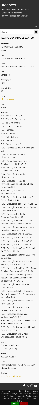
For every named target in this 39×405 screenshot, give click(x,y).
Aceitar (15, 403)
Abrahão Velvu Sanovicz (11, 376)
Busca (36, 32)
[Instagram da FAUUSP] (32, 385)
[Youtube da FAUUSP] (36, 385)
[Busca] (17, 32)
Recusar (24, 403)
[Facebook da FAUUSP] (24, 385)
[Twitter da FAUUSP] (28, 385)
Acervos (9, 5)
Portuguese (9, 99)
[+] (2, 99)
